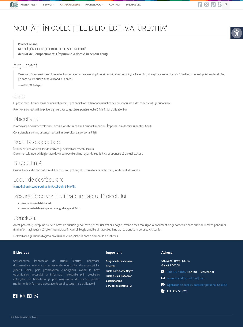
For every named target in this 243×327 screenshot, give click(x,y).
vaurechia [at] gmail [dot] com (186, 278)
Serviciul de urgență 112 (119, 286)
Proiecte (110, 266)
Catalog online (114, 281)
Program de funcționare (119, 261)
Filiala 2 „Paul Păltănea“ (119, 276)
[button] (114, 8)
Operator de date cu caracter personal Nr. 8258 (197, 285)
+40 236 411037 (176, 272)
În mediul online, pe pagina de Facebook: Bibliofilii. (44, 186)
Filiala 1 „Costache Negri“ (119, 271)
